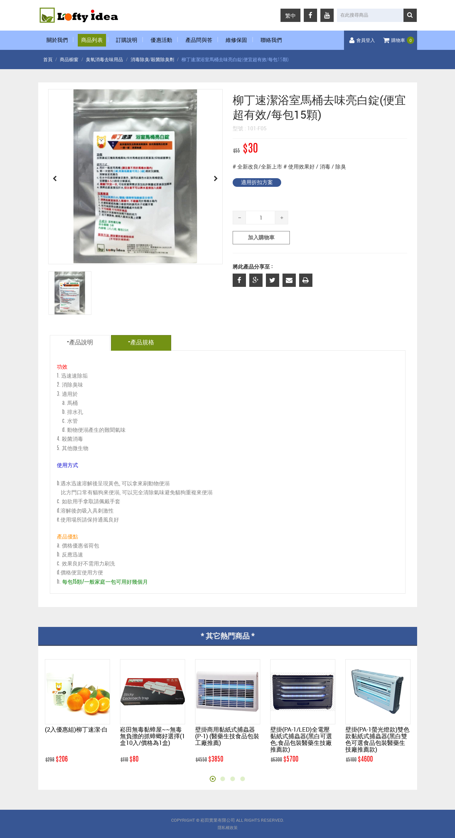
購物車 (398, 40)
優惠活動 (161, 40)
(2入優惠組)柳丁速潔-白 (76, 729)
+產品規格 (141, 343)
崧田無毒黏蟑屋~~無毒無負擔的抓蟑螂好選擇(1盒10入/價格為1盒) (152, 736)
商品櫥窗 (69, 59)
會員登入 (362, 40)
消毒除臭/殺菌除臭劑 (152, 59)
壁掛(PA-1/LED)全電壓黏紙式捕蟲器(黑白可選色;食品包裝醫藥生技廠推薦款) (301, 739)
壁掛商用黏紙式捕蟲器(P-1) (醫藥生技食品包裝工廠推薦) (227, 736)
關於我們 (57, 40)
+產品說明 (80, 343)
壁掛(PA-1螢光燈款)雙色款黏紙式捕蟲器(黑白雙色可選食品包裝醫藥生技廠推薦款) (377, 739)
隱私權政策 (228, 828)
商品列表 (92, 40)
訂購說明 (127, 40)
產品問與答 (198, 40)
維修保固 (236, 40)
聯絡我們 (271, 40)
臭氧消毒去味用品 (104, 59)
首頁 (48, 59)
